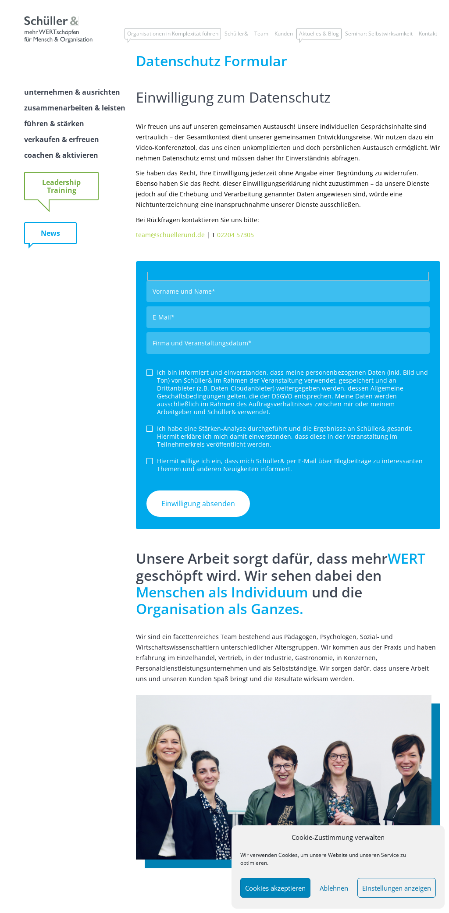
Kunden (283, 33)
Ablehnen (334, 888)
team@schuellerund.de (170, 235)
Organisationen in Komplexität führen (172, 33)
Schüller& (236, 33)
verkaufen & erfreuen (61, 139)
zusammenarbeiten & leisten (74, 108)
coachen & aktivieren (61, 155)
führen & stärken (54, 123)
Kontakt (428, 33)
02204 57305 (235, 235)
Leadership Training (61, 186)
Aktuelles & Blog (319, 33)
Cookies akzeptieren (275, 888)
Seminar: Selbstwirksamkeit (379, 33)
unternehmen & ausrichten (72, 92)
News (50, 233)
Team (261, 33)
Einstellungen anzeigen (396, 888)
